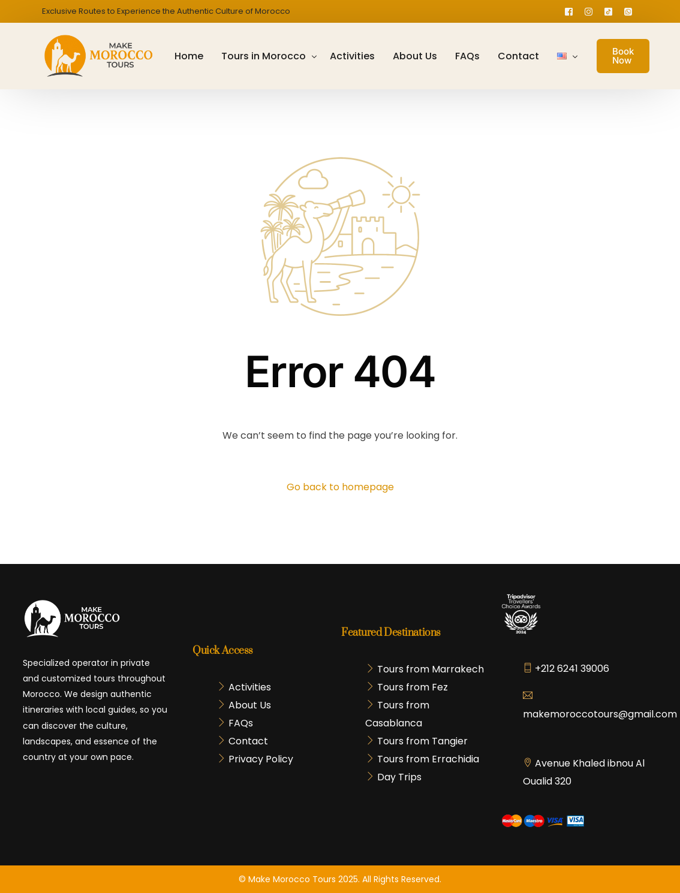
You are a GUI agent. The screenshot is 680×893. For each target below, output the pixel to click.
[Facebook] (569, 11)
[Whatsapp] (628, 11)
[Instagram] (588, 11)
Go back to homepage (340, 487)
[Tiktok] (608, 11)
